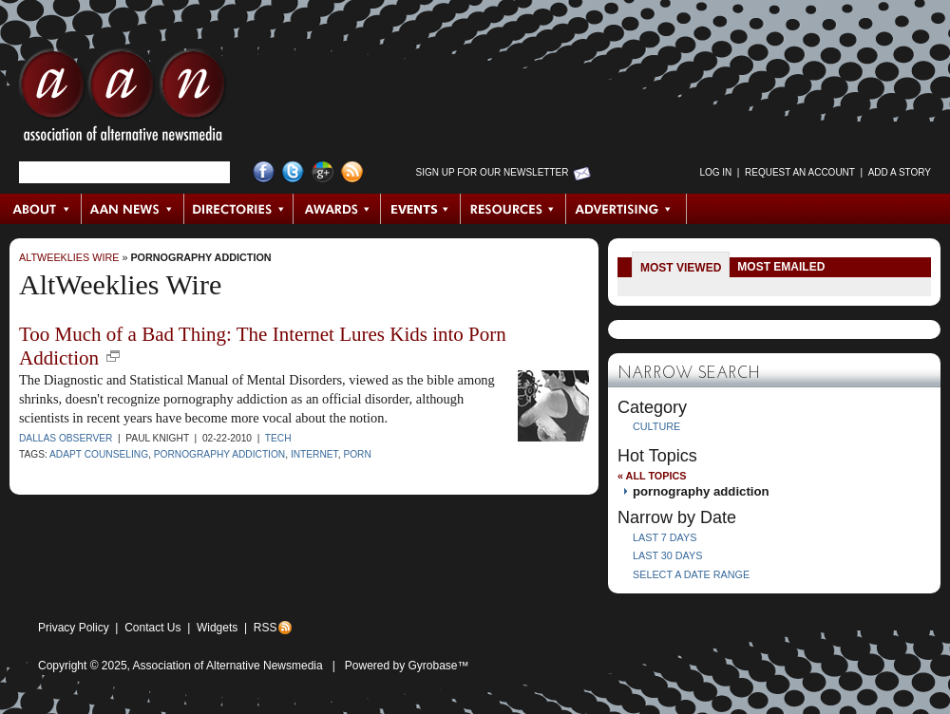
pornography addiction (200, 257)
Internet (314, 454)
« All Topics (652, 475)
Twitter (293, 172)
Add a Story (899, 172)
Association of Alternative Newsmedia (228, 665)
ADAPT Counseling (98, 454)
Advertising (626, 209)
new (113, 356)
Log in (715, 172)
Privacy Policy (73, 627)
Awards (337, 209)
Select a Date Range (691, 574)
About (41, 209)
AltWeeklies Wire (69, 257)
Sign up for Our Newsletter (492, 172)
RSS (265, 627)
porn (356, 454)
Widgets (217, 627)
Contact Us (152, 627)
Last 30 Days (667, 555)
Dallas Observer (65, 438)
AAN (122, 99)
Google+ (322, 172)
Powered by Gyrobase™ (407, 665)
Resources (513, 209)
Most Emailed (781, 266)
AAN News (133, 209)
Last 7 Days (664, 537)
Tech (278, 438)
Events (421, 209)
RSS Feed (352, 172)
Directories (239, 209)
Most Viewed (680, 267)
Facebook (264, 172)
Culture (656, 426)
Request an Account (800, 172)
